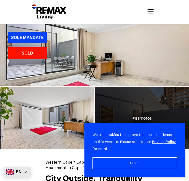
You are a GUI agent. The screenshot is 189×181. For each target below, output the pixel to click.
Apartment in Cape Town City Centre (80, 167)
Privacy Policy (164, 142)
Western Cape (58, 162)
